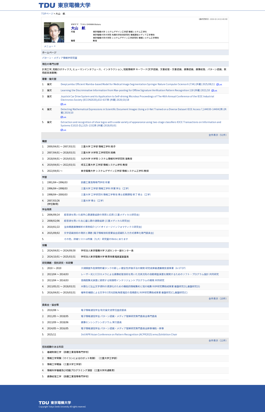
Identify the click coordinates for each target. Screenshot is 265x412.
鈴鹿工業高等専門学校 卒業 (95, 182)
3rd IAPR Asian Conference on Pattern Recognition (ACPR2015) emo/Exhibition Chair (129, 334)
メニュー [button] (48, 46)
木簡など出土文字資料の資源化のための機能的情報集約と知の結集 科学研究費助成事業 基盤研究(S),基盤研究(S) (140, 286)
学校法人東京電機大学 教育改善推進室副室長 (105, 256)
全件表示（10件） (218, 298)
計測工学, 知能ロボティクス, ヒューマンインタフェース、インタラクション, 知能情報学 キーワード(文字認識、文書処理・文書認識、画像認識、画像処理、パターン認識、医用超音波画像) (134, 71)
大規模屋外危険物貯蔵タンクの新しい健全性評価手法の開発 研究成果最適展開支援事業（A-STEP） (134, 268)
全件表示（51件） (218, 135)
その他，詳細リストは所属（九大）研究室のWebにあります (96, 239)
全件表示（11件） (218, 340)
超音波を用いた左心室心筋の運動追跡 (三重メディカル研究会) (97, 220)
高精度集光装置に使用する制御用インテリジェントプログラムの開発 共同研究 (122, 280)
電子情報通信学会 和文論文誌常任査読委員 (103, 310)
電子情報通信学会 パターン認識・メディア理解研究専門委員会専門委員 (119, 316)
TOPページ (47, 13)
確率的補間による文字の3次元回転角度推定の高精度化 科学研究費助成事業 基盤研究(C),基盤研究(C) (134, 292)
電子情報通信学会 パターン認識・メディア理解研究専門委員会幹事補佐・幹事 (122, 328)
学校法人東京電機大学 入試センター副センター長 (107, 250)
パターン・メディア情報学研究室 (59, 57)
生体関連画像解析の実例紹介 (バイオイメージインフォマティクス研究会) (103, 226)
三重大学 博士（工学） (93, 200)
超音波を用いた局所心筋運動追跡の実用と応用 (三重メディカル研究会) (101, 214)
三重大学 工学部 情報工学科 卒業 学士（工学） (105, 188)
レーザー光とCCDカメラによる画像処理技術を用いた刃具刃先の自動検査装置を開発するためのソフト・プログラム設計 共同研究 (150, 274)
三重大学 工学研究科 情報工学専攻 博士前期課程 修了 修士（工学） (116, 194)
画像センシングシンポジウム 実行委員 (101, 322)
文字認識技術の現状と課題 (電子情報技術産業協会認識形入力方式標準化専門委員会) (109, 233)
